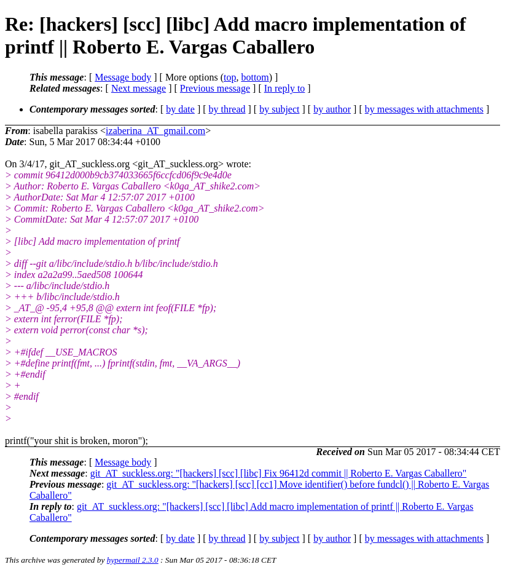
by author (332, 109)
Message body (123, 77)
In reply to (284, 88)
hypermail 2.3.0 (133, 560)
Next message (138, 88)
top (230, 77)
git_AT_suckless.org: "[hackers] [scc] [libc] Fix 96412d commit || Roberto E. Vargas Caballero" (278, 473)
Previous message (215, 88)
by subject (279, 109)
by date (180, 109)
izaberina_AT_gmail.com (155, 130)
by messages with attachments (424, 109)
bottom (254, 77)
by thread (227, 109)
